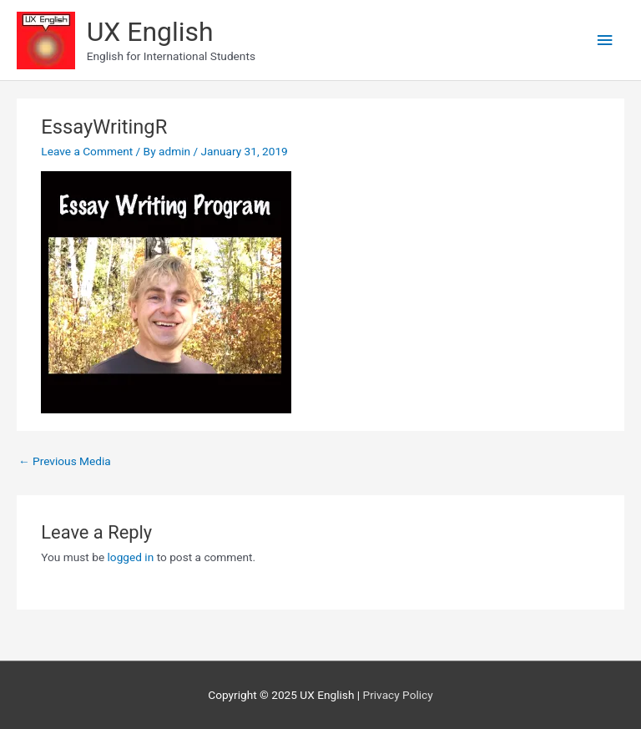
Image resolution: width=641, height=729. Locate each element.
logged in (131, 557)
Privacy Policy (398, 694)
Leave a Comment (87, 151)
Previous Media (64, 461)
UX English (150, 32)
